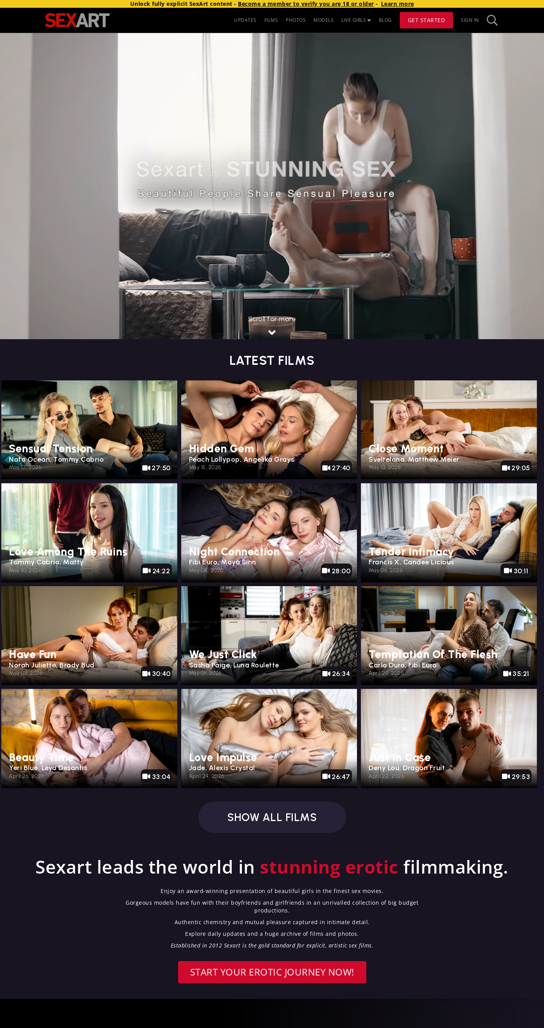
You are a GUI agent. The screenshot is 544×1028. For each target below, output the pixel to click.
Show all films (272, 817)
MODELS (323, 20)
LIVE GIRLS (356, 20)
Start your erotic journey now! (272, 971)
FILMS (271, 20)
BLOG (385, 20)
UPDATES (245, 20)
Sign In (470, 20)
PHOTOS (296, 20)
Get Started (426, 20)
